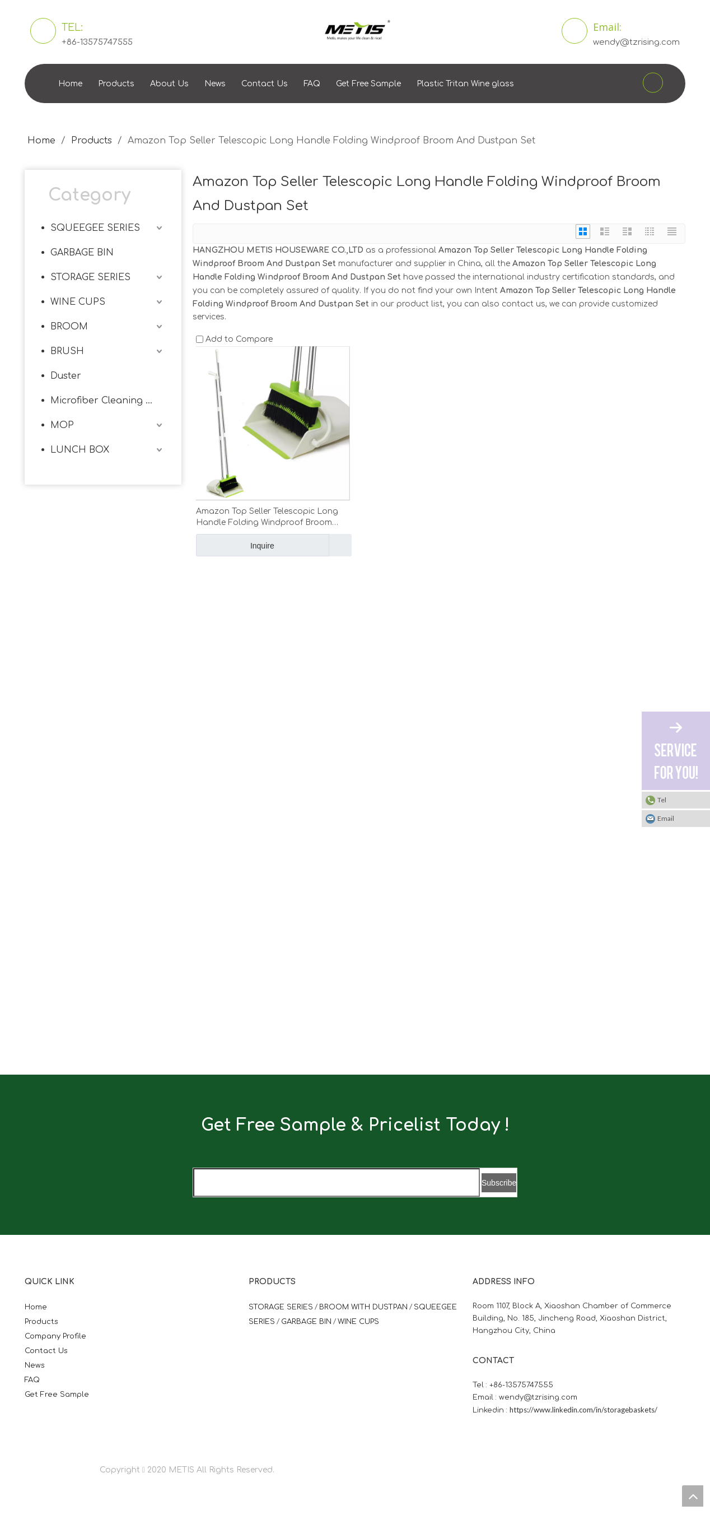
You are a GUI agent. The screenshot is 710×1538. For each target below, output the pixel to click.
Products (116, 84)
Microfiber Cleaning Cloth (107, 401)
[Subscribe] (499, 1182)
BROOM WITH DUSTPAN (363, 1307)
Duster (65, 376)
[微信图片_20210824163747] (190, 648)
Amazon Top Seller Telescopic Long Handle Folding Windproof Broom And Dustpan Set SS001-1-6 (267, 517)
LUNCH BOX (79, 450)
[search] (336, 1182)
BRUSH (67, 351)
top (692, 1496)
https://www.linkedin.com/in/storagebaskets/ (583, 1409)
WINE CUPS (77, 302)
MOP (62, 425)
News (215, 84)
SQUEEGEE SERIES (95, 228)
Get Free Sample (368, 84)
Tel (661, 800)
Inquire (235, 545)
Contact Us (264, 84)
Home (70, 84)
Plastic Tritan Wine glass (465, 84)
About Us (169, 84)
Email (665, 818)
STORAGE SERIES (90, 277)
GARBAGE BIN (82, 253)
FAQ (311, 84)
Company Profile (55, 1336)
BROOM (69, 327)
